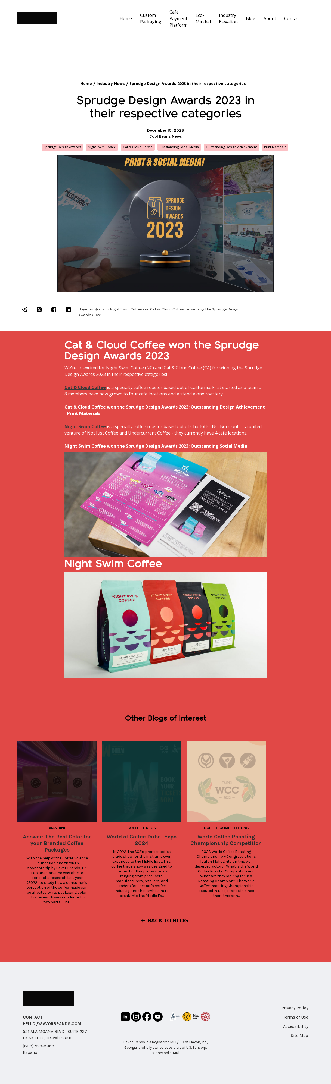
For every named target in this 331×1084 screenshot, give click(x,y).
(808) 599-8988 (38, 1045)
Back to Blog (167, 920)
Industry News (111, 83)
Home (126, 18)
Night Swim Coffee (85, 426)
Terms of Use (295, 1017)
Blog (250, 18)
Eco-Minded (203, 18)
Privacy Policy (294, 1007)
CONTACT (33, 1017)
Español (31, 1052)
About (270, 18)
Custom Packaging (150, 18)
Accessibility (295, 1026)
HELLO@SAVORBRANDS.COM (52, 1023)
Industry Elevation (228, 18)
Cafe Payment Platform (178, 18)
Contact (292, 18)
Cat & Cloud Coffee (85, 387)
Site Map (299, 1035)
